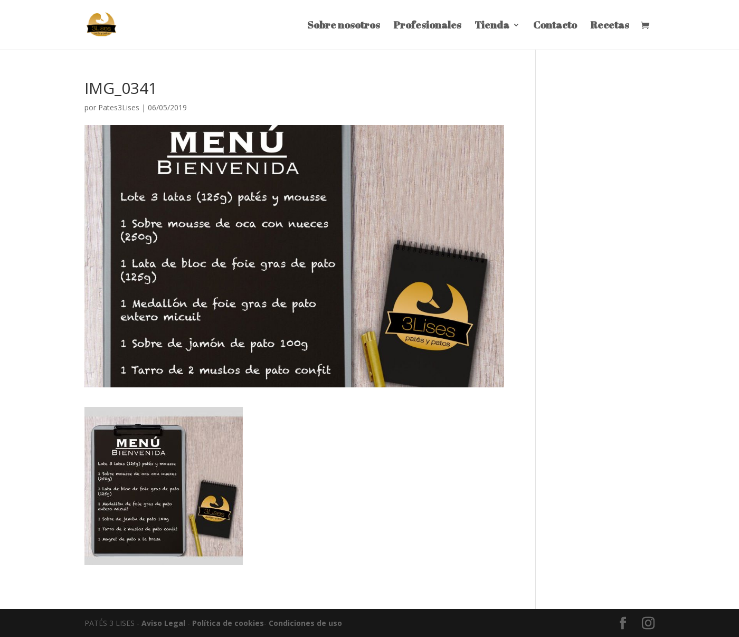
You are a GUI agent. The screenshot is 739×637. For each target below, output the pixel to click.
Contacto (555, 26)
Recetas (609, 26)
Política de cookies (228, 623)
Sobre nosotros (343, 26)
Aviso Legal (163, 623)
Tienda (492, 26)
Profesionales (427, 26)
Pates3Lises (118, 107)
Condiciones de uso (305, 623)
